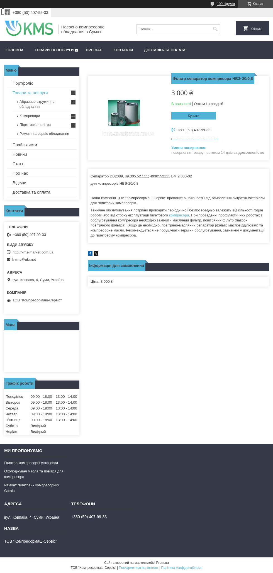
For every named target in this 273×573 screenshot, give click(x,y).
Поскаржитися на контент (138, 568)
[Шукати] (215, 29)
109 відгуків (226, 4)
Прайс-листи (25, 144)
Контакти (123, 50)
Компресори (30, 116)
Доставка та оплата (165, 50)
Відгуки (19, 182)
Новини (20, 154)
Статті (19, 163)
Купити (193, 116)
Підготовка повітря (35, 125)
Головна (14, 50)
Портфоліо (23, 83)
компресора (179, 215)
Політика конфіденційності (182, 568)
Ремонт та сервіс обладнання (44, 133)
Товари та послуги (54, 50)
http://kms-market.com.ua (33, 252)
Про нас (94, 50)
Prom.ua (162, 563)
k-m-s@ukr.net (24, 259)
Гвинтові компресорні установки (31, 463)
